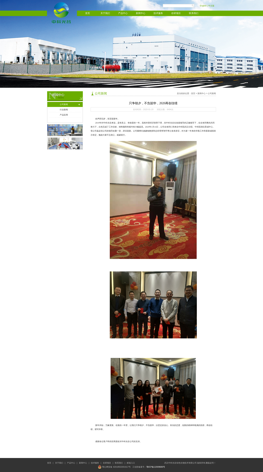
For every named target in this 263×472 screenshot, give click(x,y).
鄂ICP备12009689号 (155, 467)
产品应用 (64, 115)
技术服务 (158, 13)
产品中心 (123, 13)
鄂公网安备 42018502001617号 (114, 467)
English (203, 6)
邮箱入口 (131, 463)
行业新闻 (64, 109)
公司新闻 (64, 104)
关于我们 (105, 13)
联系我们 (193, 13)
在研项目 (176, 13)
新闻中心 (140, 13)
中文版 (211, 6)
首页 (87, 13)
